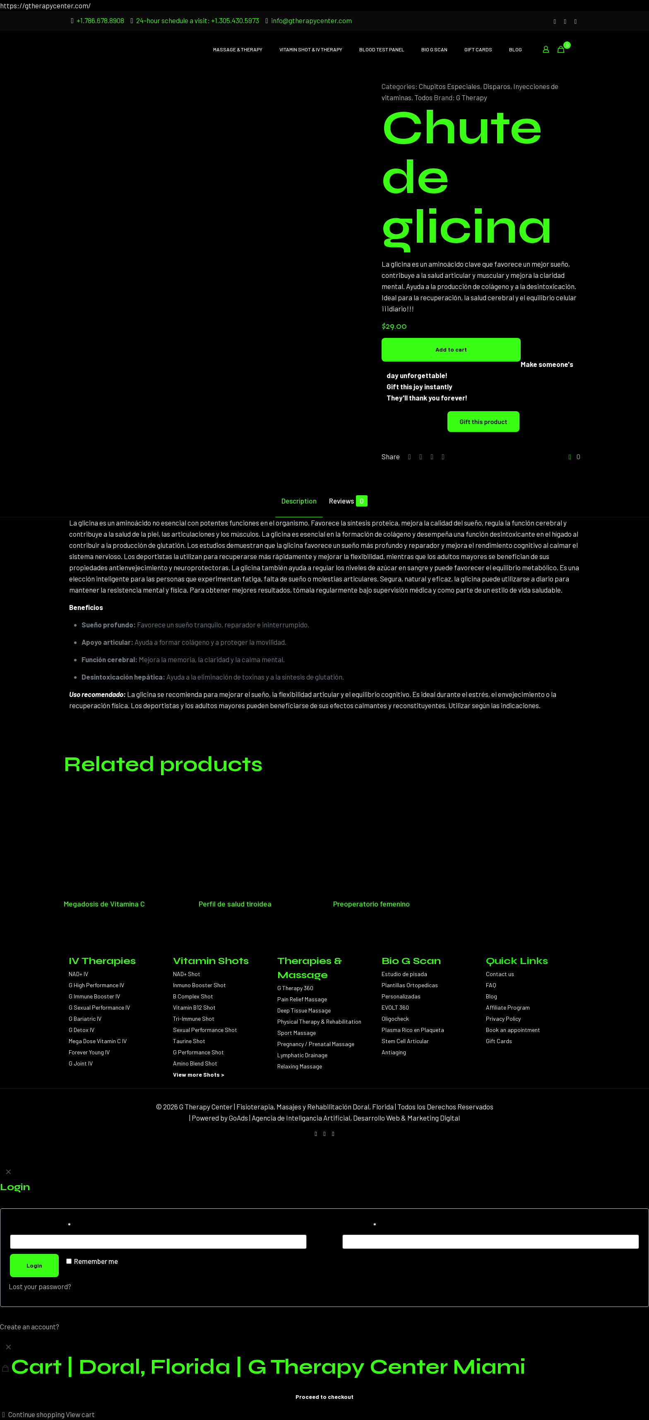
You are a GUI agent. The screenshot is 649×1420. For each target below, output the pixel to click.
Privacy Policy (503, 1018)
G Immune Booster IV (94, 996)
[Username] (158, 1241)
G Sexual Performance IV (99, 1007)
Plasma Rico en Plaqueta (413, 1029)
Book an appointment (513, 1029)
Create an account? (29, 1326)
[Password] (490, 1241)
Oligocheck (395, 1018)
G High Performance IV (96, 984)
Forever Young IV (89, 1052)
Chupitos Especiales (449, 86)
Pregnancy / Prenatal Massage (315, 1043)
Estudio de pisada (404, 973)
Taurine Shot (189, 1040)
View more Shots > (198, 1074)
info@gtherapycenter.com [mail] (311, 20)
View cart (80, 1414)
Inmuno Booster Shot (199, 984)
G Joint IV (81, 1063)
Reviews (348, 500)
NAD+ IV (78, 973)
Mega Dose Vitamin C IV (98, 1040)
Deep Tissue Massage (304, 1010)
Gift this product (483, 421)
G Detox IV (81, 1029)
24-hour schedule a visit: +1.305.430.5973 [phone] (197, 20)
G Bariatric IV (85, 1018)
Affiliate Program (508, 1007)
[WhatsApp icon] (575, 21)
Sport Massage (296, 1032)
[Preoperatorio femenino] (390, 840)
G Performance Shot (198, 1052)
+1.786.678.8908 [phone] (100, 20)
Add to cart (451, 349)
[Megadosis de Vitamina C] (121, 840)
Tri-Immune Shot (193, 1018)
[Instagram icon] (555, 21)
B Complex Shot (193, 996)
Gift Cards (499, 1040)
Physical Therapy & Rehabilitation (319, 1021)
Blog (491, 996)
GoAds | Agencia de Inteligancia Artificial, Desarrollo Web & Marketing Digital (344, 1118)
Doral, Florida (373, 1106)
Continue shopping (32, 1414)
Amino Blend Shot (195, 1063)
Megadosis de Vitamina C (104, 903)
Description (299, 501)
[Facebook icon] (565, 21)
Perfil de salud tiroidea (235, 903)
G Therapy (471, 97)
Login (34, 1265)
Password (359, 1225)
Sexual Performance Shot (205, 1029)
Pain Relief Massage (302, 999)
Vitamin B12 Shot (194, 1007)
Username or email (40, 1225)
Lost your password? (40, 1286)
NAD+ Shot (186, 973)
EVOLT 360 (395, 1007)
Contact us (500, 973)
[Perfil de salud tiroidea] (256, 840)
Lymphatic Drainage (302, 1054)
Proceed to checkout (324, 1396)
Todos (423, 97)
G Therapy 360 (295, 987)
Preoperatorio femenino (371, 903)
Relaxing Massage (299, 1066)
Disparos (496, 86)
